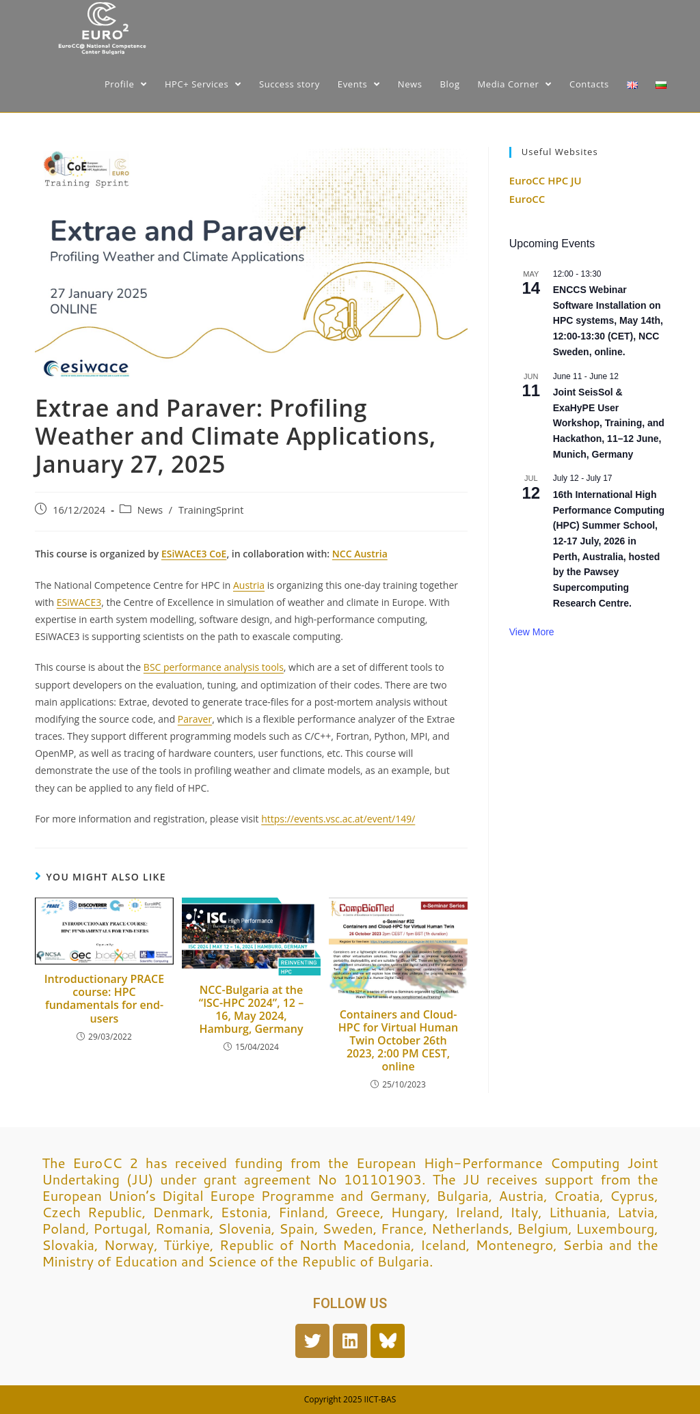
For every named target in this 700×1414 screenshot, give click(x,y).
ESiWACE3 (79, 602)
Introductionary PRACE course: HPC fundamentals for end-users (104, 999)
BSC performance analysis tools (214, 667)
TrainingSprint (210, 509)
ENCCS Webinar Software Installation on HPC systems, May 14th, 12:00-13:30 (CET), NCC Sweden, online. (608, 320)
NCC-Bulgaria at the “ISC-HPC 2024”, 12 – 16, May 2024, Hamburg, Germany (251, 1010)
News (150, 509)
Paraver (195, 718)
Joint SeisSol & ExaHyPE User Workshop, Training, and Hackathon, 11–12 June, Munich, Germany (608, 423)
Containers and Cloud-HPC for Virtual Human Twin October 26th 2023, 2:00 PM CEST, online (398, 1041)
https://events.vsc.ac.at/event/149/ (338, 818)
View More (531, 631)
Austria (249, 585)
